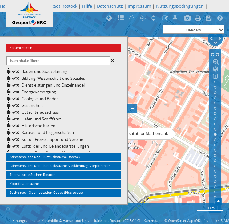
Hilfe (220, 18)
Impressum (139, 6)
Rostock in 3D (110, 18)
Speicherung (209, 18)
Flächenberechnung (143, 18)
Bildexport (187, 18)
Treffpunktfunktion (176, 18)
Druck (198, 18)
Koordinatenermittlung (154, 18)
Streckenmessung (132, 18)
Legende (121, 18)
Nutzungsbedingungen (180, 6)
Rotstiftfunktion (165, 18)
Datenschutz (110, 6)
